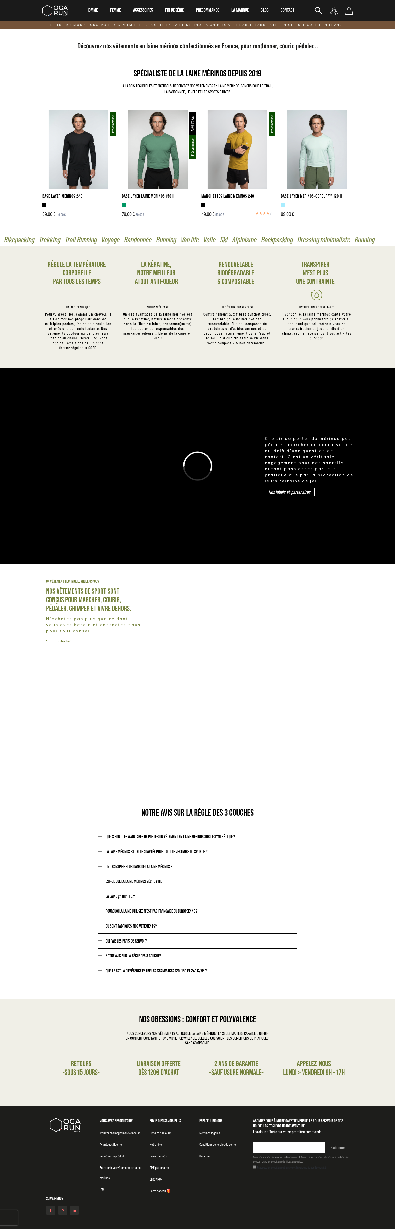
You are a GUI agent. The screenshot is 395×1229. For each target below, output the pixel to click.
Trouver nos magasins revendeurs (120, 1133)
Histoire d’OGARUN (160, 1133)
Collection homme (39, 637)
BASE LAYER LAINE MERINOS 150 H (148, 196)
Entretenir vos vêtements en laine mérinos (120, 1173)
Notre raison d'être (280, 753)
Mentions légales (209, 1133)
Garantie (204, 1156)
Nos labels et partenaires (290, 492)
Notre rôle (156, 1144)
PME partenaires (159, 1168)
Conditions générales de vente (217, 1144)
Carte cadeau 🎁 (160, 1191)
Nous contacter (58, 641)
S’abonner (338, 1147)
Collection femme (236, 637)
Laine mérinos (158, 1156)
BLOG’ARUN (156, 1179)
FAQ (102, 1189)
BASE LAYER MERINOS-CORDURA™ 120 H (311, 196)
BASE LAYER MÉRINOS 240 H (64, 196)
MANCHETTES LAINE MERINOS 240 (227, 196)
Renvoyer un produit (112, 1156)
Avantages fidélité (111, 1144)
